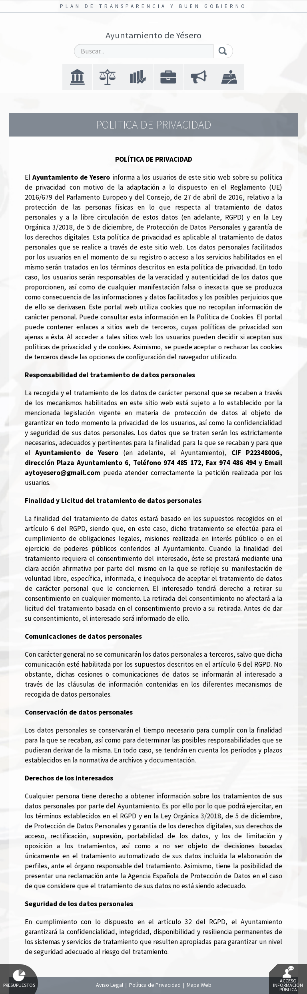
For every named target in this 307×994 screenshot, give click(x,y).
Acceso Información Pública (288, 979)
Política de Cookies (225, 317)
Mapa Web (199, 984)
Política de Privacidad (155, 984)
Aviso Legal (109, 984)
